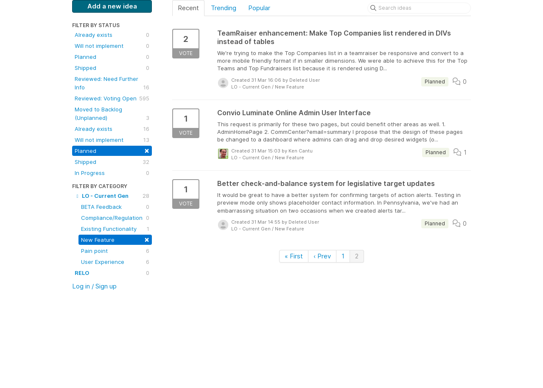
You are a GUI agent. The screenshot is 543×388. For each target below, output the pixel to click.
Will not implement (112, 46)
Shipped (112, 68)
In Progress (112, 173)
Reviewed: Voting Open (112, 98)
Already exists (112, 34)
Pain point (115, 251)
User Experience (115, 262)
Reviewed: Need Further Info (112, 83)
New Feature (115, 239)
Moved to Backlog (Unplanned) (112, 114)
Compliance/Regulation (115, 217)
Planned (112, 57)
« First (294, 256)
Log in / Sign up (94, 286)
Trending (223, 8)
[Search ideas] (419, 8)
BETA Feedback (115, 206)
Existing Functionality (115, 228)
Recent (188, 8)
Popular (259, 8)
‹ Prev (322, 256)
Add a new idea (112, 6)
